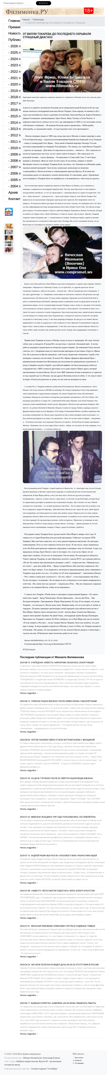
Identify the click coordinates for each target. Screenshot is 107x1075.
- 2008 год (11, 160)
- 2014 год (11, 122)
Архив (11, 192)
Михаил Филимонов (32, 1058)
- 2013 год (11, 129)
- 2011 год (11, 141)
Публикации (11, 40)
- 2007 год (11, 167)
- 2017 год (11, 103)
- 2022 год (11, 71)
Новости (11, 33)
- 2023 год (11, 65)
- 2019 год (11, 91)
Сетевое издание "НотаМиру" (44, 1069)
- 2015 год (11, 116)
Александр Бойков (51, 1058)
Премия (11, 27)
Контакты (11, 199)
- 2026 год (11, 46)
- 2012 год (11, 135)
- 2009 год (11, 154)
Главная (11, 21)
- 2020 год (11, 84)
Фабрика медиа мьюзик (27, 1061)
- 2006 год (11, 173)
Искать (43, 3)
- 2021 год (11, 78)
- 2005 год (11, 180)
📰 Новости (77, 1060)
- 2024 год (11, 59)
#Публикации (29, 649)
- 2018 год (11, 97)
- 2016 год (11, 110)
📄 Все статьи (78, 1058)
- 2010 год (11, 148)
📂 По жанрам (78, 1063)
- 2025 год (11, 52)
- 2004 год (11, 186)
